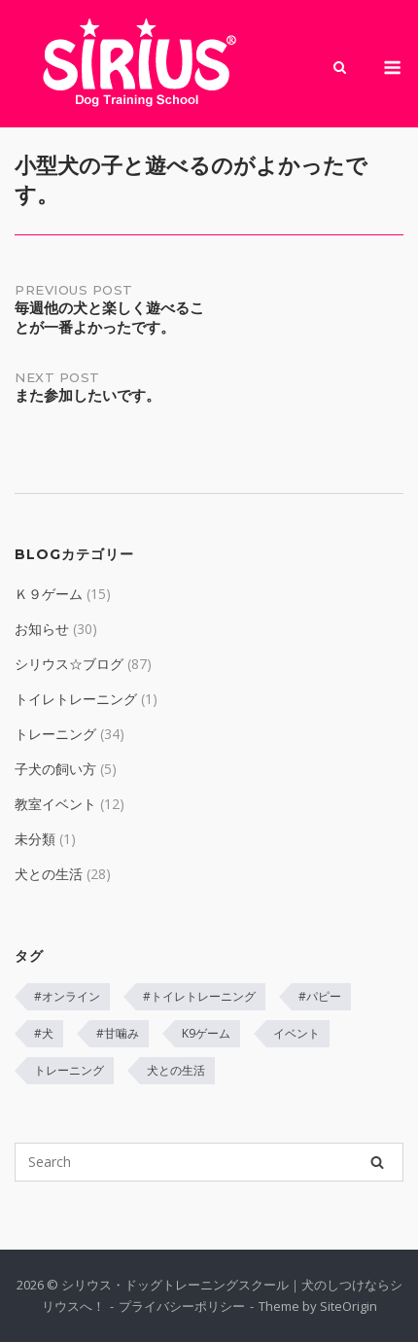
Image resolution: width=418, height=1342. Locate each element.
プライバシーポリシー (182, 1306)
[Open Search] (339, 69)
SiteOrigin (348, 1306)
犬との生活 (49, 874)
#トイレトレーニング (199, 996)
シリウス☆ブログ (69, 663)
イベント (296, 1033)
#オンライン (67, 996)
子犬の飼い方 (55, 768)
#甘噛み (117, 1033)
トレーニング (55, 733)
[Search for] (209, 1162)
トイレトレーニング (76, 698)
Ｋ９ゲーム (49, 593)
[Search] (377, 1162)
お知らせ (42, 628)
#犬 (43, 1033)
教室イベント (55, 804)
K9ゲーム (206, 1033)
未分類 (35, 839)
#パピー (319, 996)
